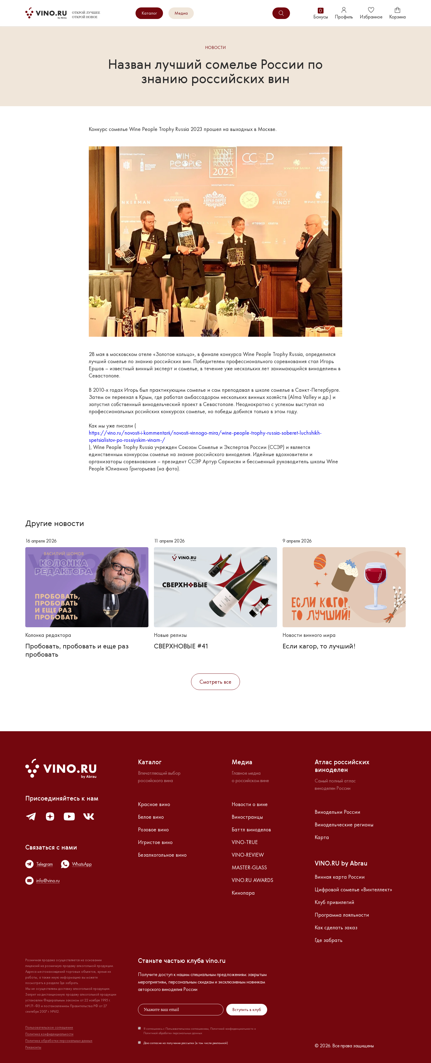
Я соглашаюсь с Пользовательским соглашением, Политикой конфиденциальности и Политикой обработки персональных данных (199, 1030)
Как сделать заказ (336, 927)
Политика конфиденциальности (49, 1034)
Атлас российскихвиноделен (342, 766)
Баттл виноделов (251, 829)
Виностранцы (247, 816)
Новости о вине (250, 804)
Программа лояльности (342, 914)
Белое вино (151, 816)
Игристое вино (155, 842)
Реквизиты (33, 1047)
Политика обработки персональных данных (58, 1041)
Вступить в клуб (246, 1009)
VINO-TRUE (245, 842)
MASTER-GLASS (249, 867)
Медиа (181, 13)
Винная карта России (340, 876)
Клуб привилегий (334, 902)
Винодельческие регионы (344, 824)
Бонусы (320, 13)
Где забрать (328, 940)
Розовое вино (153, 829)
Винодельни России (337, 811)
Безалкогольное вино (162, 854)
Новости (215, 47)
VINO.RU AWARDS (252, 880)
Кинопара (243, 892)
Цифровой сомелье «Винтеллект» (353, 889)
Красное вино (154, 804)
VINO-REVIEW (248, 854)
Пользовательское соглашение (49, 1027)
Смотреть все (215, 681)
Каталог (149, 13)
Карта (322, 837)
